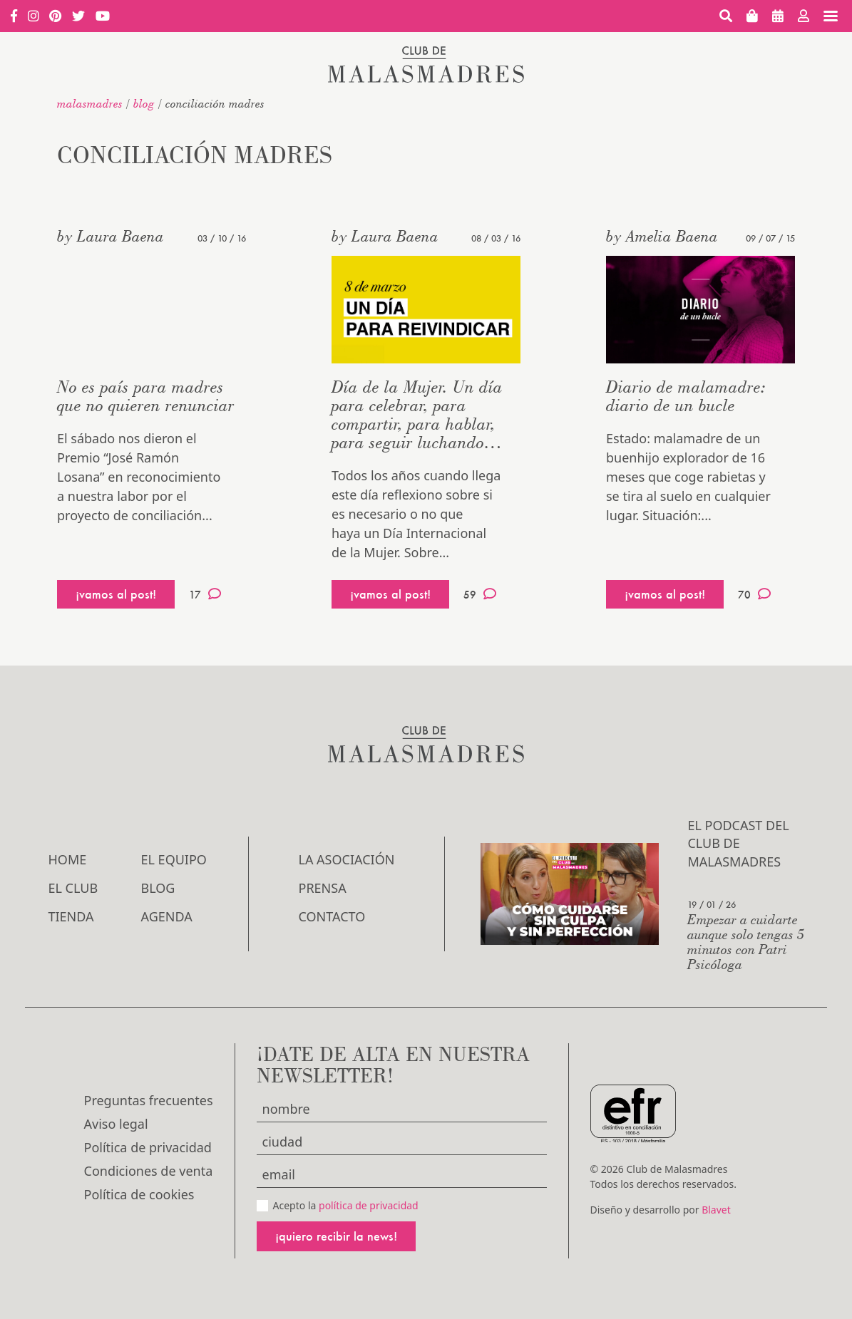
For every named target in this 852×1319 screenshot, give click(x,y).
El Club (73, 887)
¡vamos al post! (116, 593)
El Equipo (174, 859)
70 (754, 594)
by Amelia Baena (662, 236)
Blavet (716, 1209)
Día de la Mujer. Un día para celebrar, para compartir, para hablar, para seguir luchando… (417, 414)
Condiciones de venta (148, 1170)
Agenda (167, 916)
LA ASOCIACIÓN (347, 859)
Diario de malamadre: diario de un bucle (686, 396)
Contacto (332, 916)
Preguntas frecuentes (148, 1100)
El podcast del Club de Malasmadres (738, 843)
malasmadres (90, 103)
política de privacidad (369, 1205)
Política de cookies (139, 1194)
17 (205, 594)
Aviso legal (116, 1123)
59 (479, 594)
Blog (144, 103)
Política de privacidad (148, 1147)
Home (67, 859)
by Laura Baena (110, 236)
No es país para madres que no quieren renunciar (146, 396)
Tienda (71, 916)
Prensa (323, 887)
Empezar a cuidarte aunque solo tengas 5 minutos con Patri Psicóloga (746, 941)
